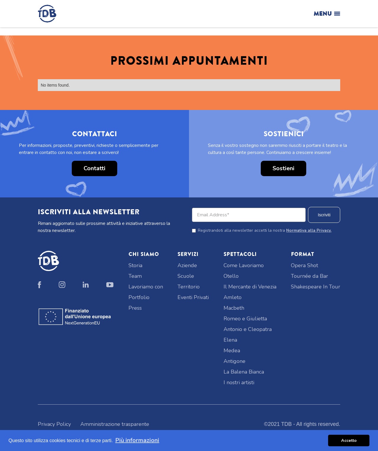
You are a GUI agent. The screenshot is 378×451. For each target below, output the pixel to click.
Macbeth (234, 308)
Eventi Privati (193, 297)
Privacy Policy (54, 424)
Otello (231, 276)
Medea (232, 350)
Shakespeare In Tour (315, 287)
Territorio (188, 287)
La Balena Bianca (244, 372)
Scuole (185, 276)
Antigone (234, 361)
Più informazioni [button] (137, 440)
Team (135, 276)
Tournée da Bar (309, 276)
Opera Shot (304, 265)
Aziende (187, 265)
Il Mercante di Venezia (250, 287)
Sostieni (283, 168)
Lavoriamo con (145, 287)
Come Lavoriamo (244, 265)
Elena (230, 340)
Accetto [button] (349, 440)
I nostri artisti (239, 382)
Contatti (94, 168)
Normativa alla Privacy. (308, 230)
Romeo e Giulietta (245, 319)
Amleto (233, 297)
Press (135, 308)
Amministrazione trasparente (114, 424)
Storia (135, 265)
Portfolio (138, 297)
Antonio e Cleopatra (248, 329)
